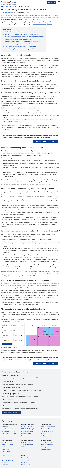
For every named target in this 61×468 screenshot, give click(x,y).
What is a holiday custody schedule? (15, 32)
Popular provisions (46, 429)
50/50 (23, 429)
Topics (7, 6)
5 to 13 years (5, 449)
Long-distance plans (47, 431)
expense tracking (11, 433)
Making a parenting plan (48, 426)
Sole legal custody (46, 449)
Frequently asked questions (9, 460)
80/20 (34, 429)
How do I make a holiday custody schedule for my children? (21, 34)
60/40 (26, 429)
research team (9, 12)
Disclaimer (24, 462)
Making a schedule (26, 426)
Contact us (5, 464)
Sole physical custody (47, 444)
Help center (5, 458)
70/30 (30, 429)
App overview (5, 426)
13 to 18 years (6, 451)
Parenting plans (25, 442)
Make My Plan (51, 2)
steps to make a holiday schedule (10, 321)
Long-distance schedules (28, 431)
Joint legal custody (46, 447)
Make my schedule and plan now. (42, 24)
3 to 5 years (5, 447)
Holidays (12, 6)
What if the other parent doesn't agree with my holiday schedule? (23, 41)
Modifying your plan (46, 436)
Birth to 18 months (7, 442)
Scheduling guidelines (27, 444)
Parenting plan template (8, 431)
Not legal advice (25, 464)
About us (4, 462)
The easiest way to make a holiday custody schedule (19, 49)
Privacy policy (25, 458)
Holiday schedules (26, 433)
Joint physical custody (47, 442)
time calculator (11, 429)
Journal (4, 433)
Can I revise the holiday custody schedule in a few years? (21, 46)
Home (2, 6)
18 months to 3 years (7, 444)
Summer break (25, 436)
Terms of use (25, 460)
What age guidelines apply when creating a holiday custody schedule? (24, 44)
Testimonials (5, 436)
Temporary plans (46, 433)
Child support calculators (28, 447)
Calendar (4, 429)
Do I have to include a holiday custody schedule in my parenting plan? (24, 36)
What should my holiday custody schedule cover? (19, 39)
